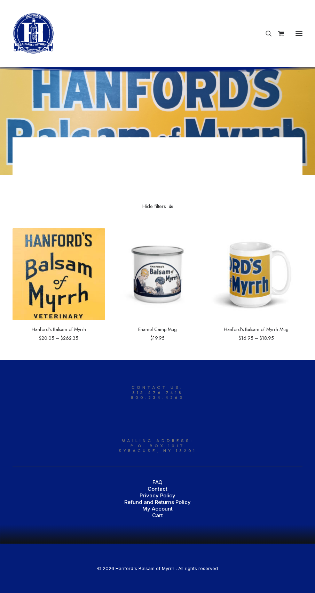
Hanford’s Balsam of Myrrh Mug (256, 329)
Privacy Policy (157, 495)
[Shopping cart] (278, 33)
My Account (157, 508)
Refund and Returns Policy (157, 502)
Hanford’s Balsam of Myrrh (59, 329)
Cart (157, 515)
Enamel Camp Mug (157, 329)
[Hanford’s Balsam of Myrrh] (33, 33)
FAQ (157, 482)
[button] (299, 33)
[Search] (265, 33)
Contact (157, 489)
